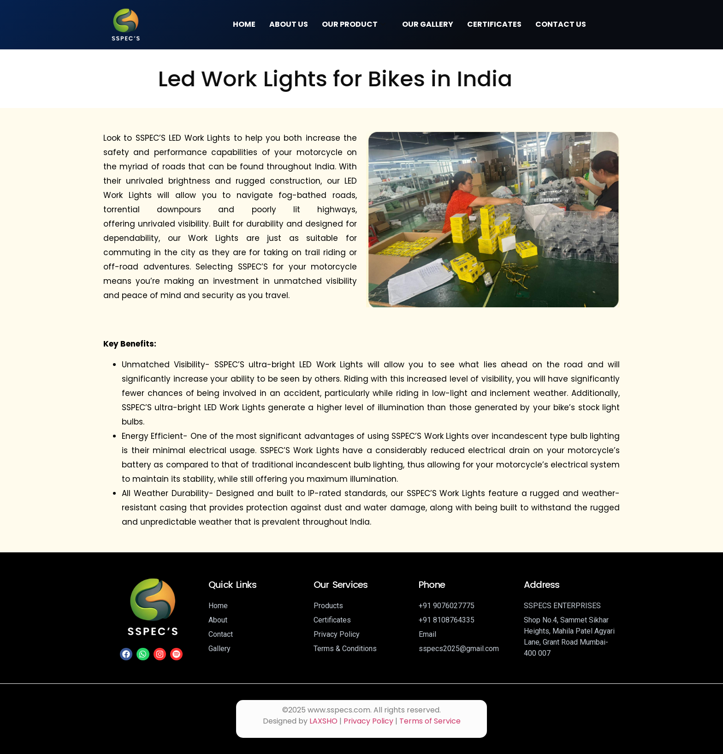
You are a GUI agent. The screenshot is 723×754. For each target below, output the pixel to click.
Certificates (494, 24)
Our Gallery (427, 24)
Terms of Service (430, 721)
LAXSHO (323, 721)
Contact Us (560, 24)
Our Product (353, 24)
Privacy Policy (368, 721)
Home (244, 24)
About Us (288, 24)
